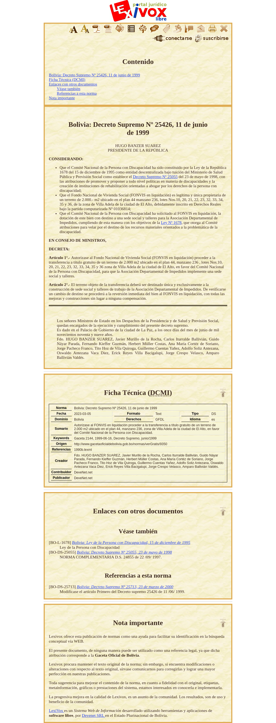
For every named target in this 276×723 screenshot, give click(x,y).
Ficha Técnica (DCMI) (67, 79)
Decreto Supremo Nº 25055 (155, 177)
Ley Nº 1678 (171, 222)
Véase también (68, 89)
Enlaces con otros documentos (73, 84)
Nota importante (62, 98)
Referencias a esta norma (77, 93)
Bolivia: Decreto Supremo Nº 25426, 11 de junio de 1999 (94, 75)
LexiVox (56, 710)
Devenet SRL (93, 715)
